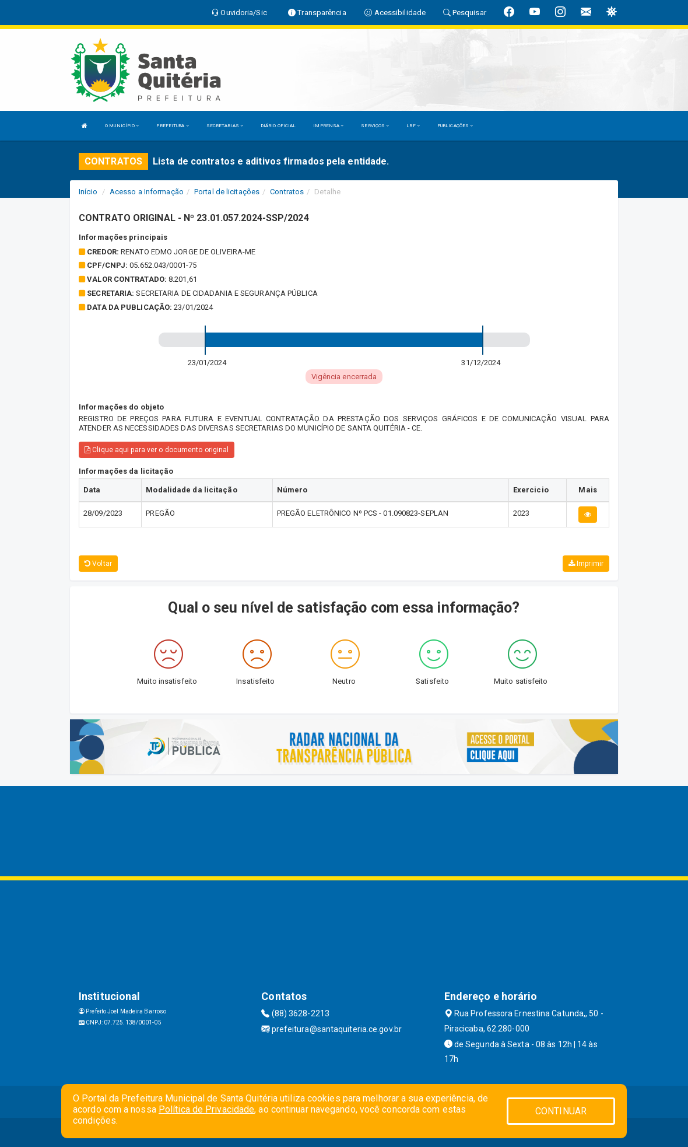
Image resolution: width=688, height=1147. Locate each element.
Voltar (98, 563)
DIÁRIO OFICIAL (278, 125)
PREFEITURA (172, 125)
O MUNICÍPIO (122, 125)
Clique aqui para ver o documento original (157, 450)
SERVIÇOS (375, 125)
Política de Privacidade (206, 1109)
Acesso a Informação (147, 191)
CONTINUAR (561, 1111)
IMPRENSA (328, 125)
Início (88, 191)
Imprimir (585, 563)
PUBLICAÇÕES (455, 125)
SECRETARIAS (224, 125)
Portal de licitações (226, 191)
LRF (413, 125)
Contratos (287, 191)
